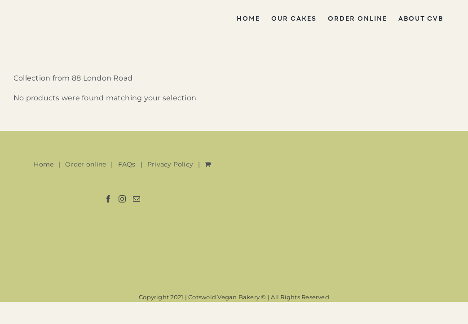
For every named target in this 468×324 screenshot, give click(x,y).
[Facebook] (108, 198)
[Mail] (136, 198)
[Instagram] (122, 198)
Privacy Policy (170, 164)
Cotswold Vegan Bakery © (227, 297)
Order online (85, 164)
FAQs (127, 164)
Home (43, 164)
